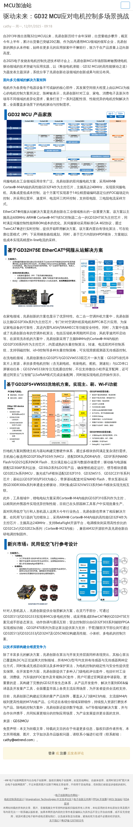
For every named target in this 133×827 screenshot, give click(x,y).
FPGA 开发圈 (100, 799)
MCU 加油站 (115, 799)
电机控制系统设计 (14, 799)
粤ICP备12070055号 (72, 820)
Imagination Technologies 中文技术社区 (49, 799)
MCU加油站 (18, 5)
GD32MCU (21, 721)
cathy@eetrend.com (18, 740)
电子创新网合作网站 (66, 795)
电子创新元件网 (82, 799)
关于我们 (54, 820)
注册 (63, 753)
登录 (51, 753)
